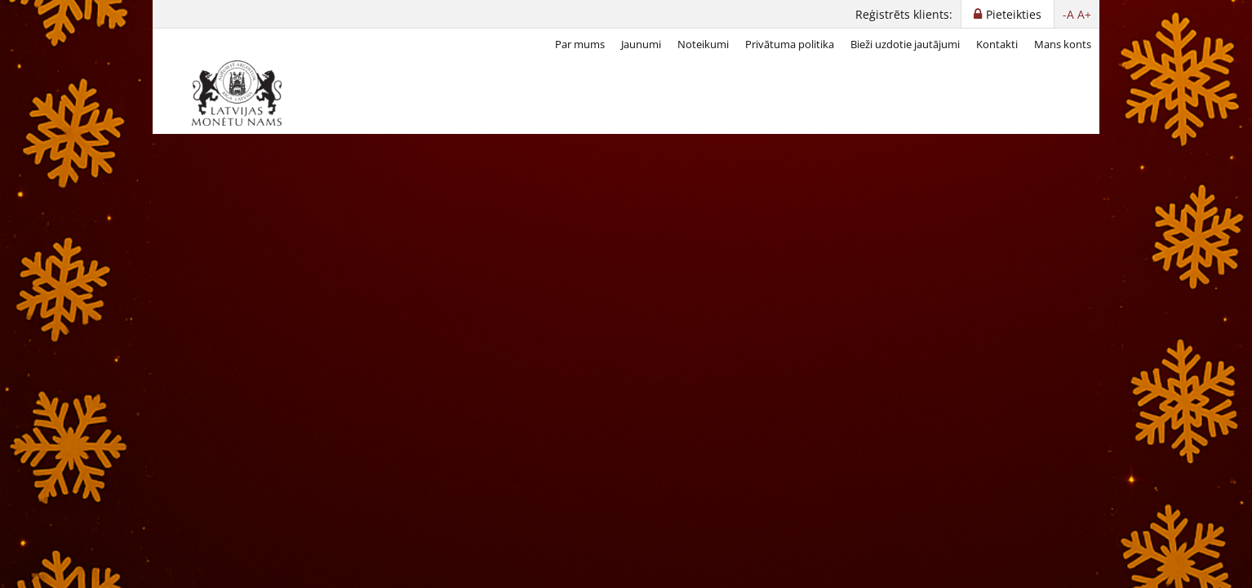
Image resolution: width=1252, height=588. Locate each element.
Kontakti (997, 44)
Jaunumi (641, 44)
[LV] (242, 93)
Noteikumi (703, 44)
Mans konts (1062, 44)
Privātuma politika (789, 44)
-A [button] (1068, 14)
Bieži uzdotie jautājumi (905, 44)
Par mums (580, 44)
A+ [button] (1084, 14)
